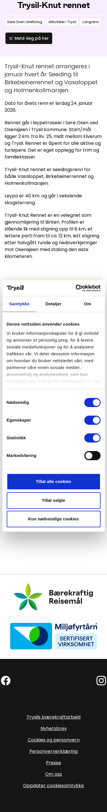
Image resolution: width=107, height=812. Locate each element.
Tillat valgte (53, 500)
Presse (53, 762)
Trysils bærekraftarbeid (53, 717)
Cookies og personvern (54, 740)
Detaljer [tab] (54, 303)
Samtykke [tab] (19, 303)
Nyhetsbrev (54, 728)
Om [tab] (87, 303)
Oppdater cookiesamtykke (53, 785)
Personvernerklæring (53, 751)
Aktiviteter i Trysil (62, 21)
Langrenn (90, 21)
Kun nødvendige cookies (53, 518)
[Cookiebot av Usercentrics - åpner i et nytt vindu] (76, 288)
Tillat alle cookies (53, 481)
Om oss (53, 774)
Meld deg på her (29, 38)
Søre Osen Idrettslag (24, 21)
